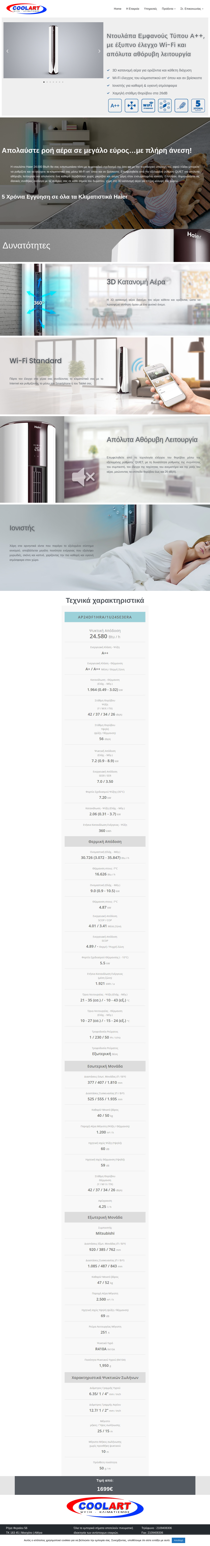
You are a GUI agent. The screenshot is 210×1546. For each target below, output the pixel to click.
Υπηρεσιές (150, 8)
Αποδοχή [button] (178, 1540)
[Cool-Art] (26, 8)
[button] (175, 9)
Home (117, 8)
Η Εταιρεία (132, 8)
